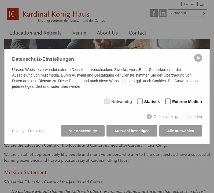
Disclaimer (37, 131)
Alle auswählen (180, 131)
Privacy (18, 131)
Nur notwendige (83, 131)
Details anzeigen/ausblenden (178, 117)
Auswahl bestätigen (131, 131)
